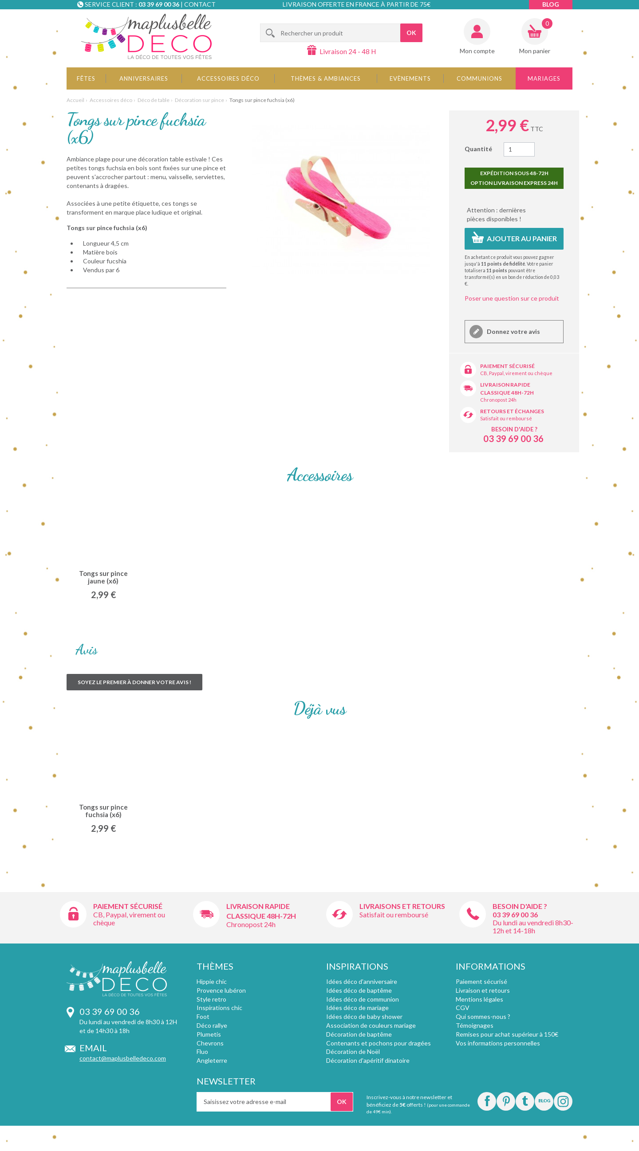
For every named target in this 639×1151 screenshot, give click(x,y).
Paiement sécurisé (507, 366)
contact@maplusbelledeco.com (122, 1058)
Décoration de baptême (359, 1034)
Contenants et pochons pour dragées (378, 1043)
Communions (479, 78)
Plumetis (209, 1034)
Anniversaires (143, 78)
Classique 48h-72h (507, 392)
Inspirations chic (219, 1007)
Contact (200, 4)
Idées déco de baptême (359, 990)
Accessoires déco (228, 78)
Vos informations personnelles (498, 1043)
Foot (203, 1016)
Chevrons (210, 1043)
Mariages (544, 78)
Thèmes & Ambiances (326, 78)
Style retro (211, 999)
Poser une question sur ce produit (512, 298)
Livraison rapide (505, 384)
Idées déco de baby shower (364, 1016)
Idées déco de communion (362, 999)
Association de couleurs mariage (371, 1025)
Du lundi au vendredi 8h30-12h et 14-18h (533, 926)
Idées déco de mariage (357, 1007)
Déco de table (154, 100)
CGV (462, 1007)
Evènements (410, 78)
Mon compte (477, 51)
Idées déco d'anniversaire (361, 981)
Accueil (75, 100)
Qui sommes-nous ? (483, 1016)
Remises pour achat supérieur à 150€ (507, 1034)
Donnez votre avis (512, 331)
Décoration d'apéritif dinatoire (368, 1060)
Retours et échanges (512, 411)
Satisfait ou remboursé (506, 418)
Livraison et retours (483, 990)
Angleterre (212, 1060)
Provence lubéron (221, 990)
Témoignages (474, 1025)
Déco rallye (212, 1025)
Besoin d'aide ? (514, 429)
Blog (550, 4)
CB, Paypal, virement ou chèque (516, 373)
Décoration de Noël (353, 1051)
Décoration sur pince (199, 100)
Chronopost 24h (498, 400)
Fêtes (86, 78)
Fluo (202, 1051)
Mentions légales (479, 999)
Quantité (478, 149)
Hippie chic (212, 981)
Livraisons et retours (402, 906)
